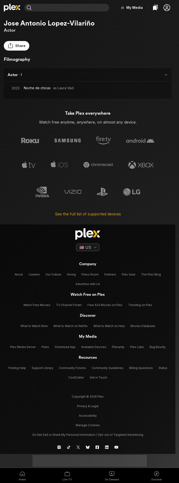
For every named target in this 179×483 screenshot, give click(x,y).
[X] (78, 447)
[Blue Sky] (87, 447)
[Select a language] (87, 247)
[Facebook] (97, 447)
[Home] (12, 7)
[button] (167, 7)
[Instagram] (59, 447)
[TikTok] (68, 447)
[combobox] (71, 7)
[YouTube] (116, 447)
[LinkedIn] (107, 447)
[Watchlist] (155, 7)
